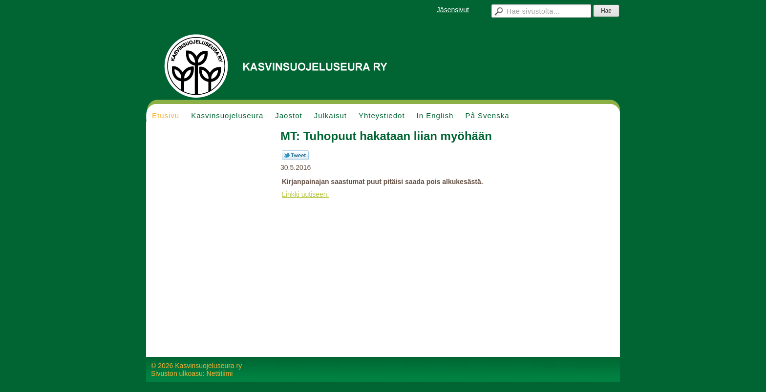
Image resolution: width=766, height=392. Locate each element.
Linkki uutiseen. (305, 194)
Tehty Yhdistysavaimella (578, 366)
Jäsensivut (453, 10)
